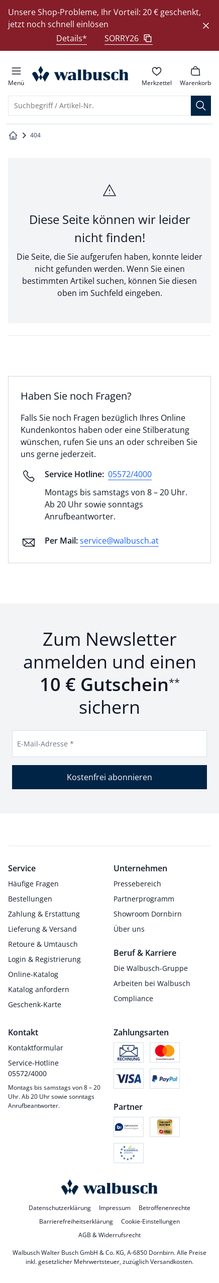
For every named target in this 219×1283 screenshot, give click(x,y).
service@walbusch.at (119, 540)
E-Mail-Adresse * (45, 743)
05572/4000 (130, 474)
